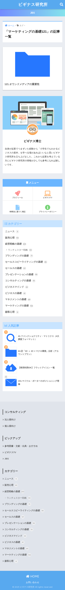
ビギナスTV (47, 195)
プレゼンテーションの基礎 (21, 274)
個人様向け (10, 426)
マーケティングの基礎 (19, 306)
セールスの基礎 (15, 268)
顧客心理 (12, 312)
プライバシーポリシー (47, 209)
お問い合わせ (32, 582)
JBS (32, 13)
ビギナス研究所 (33, 4)
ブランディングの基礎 (19, 256)
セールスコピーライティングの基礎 (26, 262)
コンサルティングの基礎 (20, 281)
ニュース (12, 231)
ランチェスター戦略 (20, 250)
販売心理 (12, 238)
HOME (32, 576)
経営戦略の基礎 (15, 244)
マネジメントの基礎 (18, 299)
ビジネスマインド (17, 287)
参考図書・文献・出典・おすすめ (21, 446)
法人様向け (10, 419)
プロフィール (17, 195)
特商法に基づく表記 (17, 209)
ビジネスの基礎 (15, 293)
